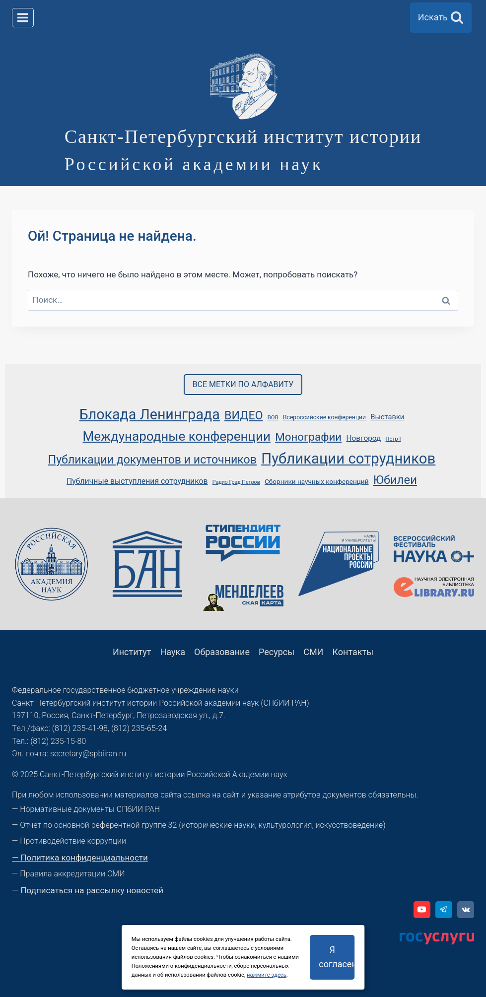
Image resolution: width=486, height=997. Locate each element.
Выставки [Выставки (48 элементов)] (387, 416)
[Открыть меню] (23, 17)
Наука (173, 652)
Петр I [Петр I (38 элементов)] (393, 439)
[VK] (465, 909)
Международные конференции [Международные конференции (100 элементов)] (177, 436)
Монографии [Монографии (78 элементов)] (308, 436)
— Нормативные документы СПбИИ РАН (86, 809)
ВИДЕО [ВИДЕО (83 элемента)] (243, 415)
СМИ (313, 652)
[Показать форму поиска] (441, 17)
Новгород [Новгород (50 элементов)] (363, 438)
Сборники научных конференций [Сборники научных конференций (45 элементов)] (317, 481)
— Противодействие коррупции (69, 841)
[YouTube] (422, 909)
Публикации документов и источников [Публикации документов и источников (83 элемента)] (152, 459)
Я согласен (336, 956)
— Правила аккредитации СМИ (68, 873)
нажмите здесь (266, 975)
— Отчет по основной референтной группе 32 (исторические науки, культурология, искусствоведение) (199, 825)
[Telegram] (443, 909)
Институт (132, 652)
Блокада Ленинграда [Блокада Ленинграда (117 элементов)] (149, 414)
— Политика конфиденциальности (80, 858)
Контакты (352, 652)
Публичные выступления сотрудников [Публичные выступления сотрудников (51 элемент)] (137, 481)
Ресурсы (276, 652)
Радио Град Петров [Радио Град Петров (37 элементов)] (236, 482)
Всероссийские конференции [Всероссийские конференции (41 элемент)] (324, 417)
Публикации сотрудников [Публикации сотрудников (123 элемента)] (348, 458)
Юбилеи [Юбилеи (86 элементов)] (395, 480)
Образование (222, 652)
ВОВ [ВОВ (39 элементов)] (273, 417)
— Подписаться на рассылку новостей (87, 890)
